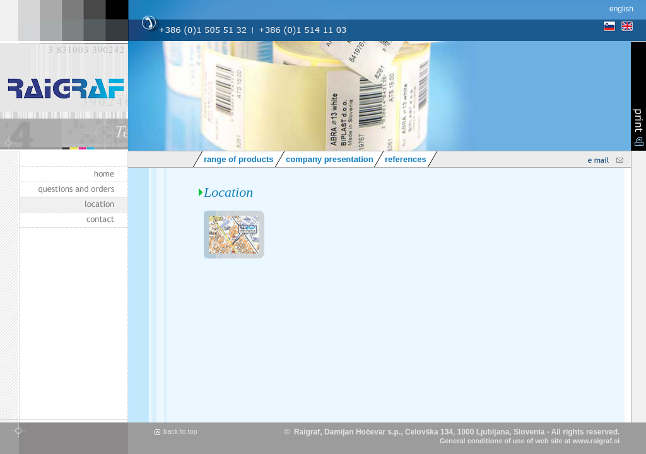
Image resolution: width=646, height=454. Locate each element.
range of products (239, 159)
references (405, 159)
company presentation (329, 159)
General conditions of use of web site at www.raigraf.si (530, 441)
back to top (180, 431)
